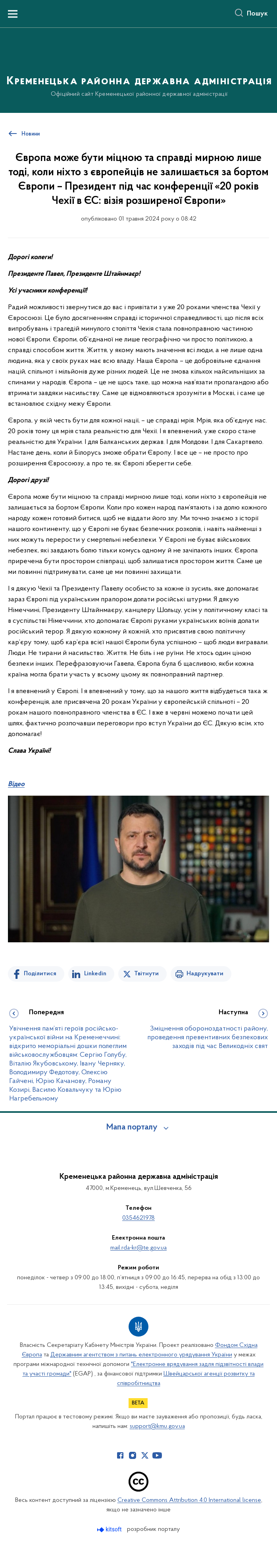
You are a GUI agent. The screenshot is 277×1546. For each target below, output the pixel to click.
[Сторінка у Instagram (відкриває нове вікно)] (132, 1455)
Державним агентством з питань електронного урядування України (141, 1355)
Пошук (257, 13)
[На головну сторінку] (139, 70)
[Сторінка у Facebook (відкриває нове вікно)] (120, 1455)
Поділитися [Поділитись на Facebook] (40, 974)
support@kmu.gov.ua (157, 1426)
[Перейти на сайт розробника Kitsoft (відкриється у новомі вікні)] (110, 1529)
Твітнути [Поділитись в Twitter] (146, 974)
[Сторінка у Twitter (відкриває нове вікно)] (145, 1455)
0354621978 (138, 1218)
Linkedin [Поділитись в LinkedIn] (95, 974)
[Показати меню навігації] (12, 13)
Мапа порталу (132, 1127)
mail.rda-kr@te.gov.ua (138, 1248)
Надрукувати (205, 974)
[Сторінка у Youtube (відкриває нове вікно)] (157, 1455)
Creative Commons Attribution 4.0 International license (189, 1500)
